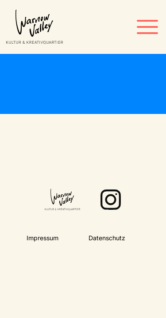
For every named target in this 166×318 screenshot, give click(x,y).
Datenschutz (107, 238)
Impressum (42, 238)
